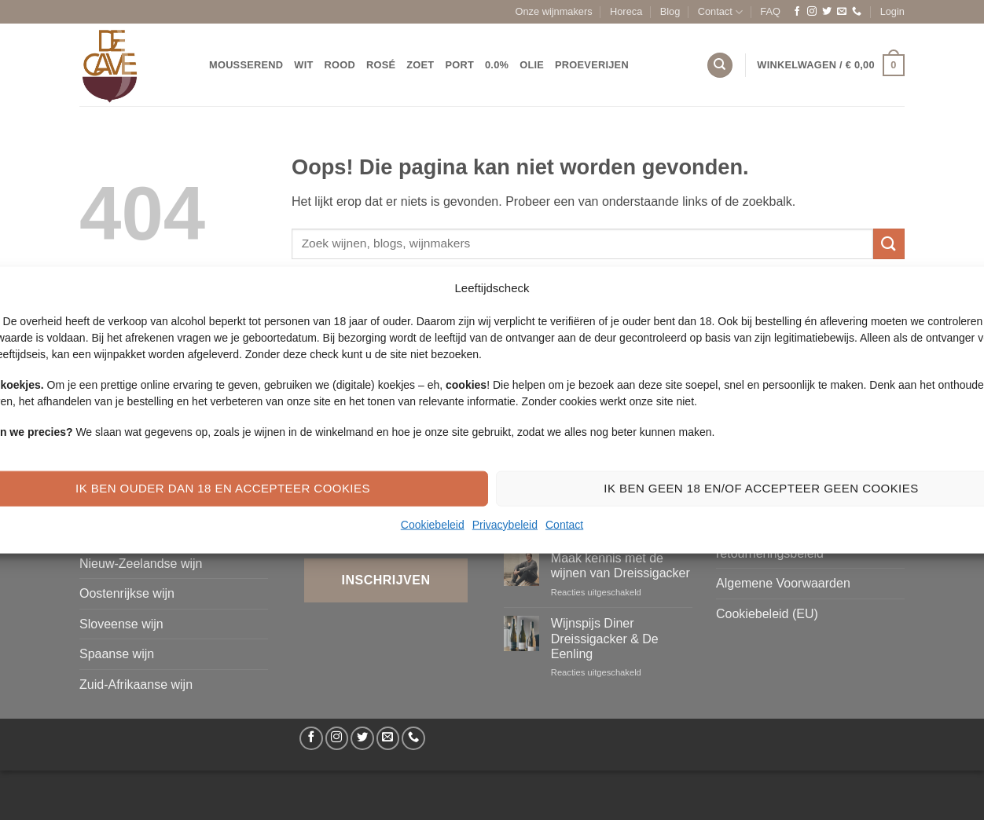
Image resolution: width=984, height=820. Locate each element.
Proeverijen (592, 65)
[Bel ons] (856, 11)
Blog (670, 11)
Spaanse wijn (116, 654)
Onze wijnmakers (554, 11)
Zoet (420, 65)
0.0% (497, 65)
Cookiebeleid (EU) (767, 613)
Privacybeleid (505, 524)
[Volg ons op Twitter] (827, 11)
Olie (532, 65)
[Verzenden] (889, 244)
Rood (340, 65)
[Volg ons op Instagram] (812, 11)
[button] (892, 12)
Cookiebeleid (432, 524)
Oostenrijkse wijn (126, 593)
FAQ (770, 11)
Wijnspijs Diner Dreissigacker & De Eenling (605, 638)
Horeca (626, 11)
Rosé (380, 65)
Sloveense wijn (121, 624)
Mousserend (246, 65)
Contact (564, 524)
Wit (303, 65)
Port (459, 65)
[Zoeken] (719, 66)
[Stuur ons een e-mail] (841, 11)
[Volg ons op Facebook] (797, 11)
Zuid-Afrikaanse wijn (136, 684)
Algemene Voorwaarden (783, 583)
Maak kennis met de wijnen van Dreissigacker (620, 565)
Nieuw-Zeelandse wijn (141, 563)
